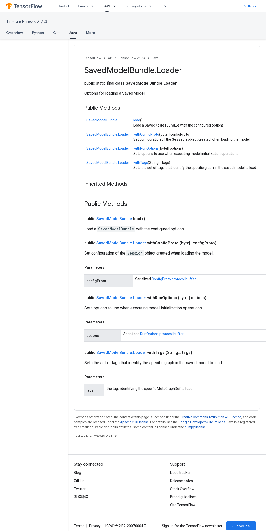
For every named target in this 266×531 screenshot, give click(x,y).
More (90, 32)
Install (64, 6)
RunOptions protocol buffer (161, 334)
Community (172, 6)
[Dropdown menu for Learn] (94, 6)
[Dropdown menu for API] (116, 6)
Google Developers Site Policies (201, 422)
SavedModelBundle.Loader (107, 134)
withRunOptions (146, 148)
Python (38, 32)
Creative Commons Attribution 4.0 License (210, 417)
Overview (14, 32)
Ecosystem (136, 6)
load (136, 120)
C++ (56, 32)
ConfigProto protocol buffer (174, 279)
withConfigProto (146, 134)
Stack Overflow (182, 489)
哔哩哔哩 (81, 497)
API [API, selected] (107, 6)
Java (155, 58)
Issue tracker (180, 473)
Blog (77, 473)
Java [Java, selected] (73, 32)
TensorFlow (92, 58)
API (110, 58)
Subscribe (241, 526)
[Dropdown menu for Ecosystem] (152, 6)
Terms (79, 526)
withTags (140, 163)
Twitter (80, 489)
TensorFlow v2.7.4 (26, 22)
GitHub (250, 6)
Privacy (95, 526)
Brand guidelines (183, 497)
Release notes (181, 481)
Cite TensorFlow (183, 505)
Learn (83, 6)
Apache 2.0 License (134, 422)
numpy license (195, 427)
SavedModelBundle (101, 120)
